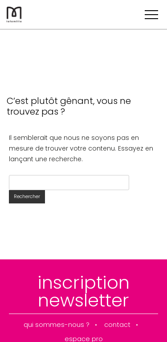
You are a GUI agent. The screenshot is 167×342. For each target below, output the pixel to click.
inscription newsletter (83, 291)
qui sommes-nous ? (57, 325)
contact (117, 325)
